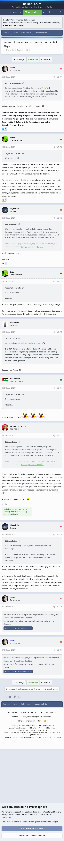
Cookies (13, 712)
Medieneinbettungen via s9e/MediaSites (20, 737)
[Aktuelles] (55, 12)
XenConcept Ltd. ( (29, 735)
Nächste (46, 59)
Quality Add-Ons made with (27, 730)
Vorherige (18, 59)
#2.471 (59, 77)
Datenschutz (46, 717)
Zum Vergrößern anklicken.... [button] (32, 247)
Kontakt (15, 717)
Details (38, 735)
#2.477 (59, 435)
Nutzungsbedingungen (30, 717)
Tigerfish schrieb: (13, 153)
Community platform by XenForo (32, 725)
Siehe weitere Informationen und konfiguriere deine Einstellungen (30, 822)
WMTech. (43, 730)
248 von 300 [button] (33, 59)
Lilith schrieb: (11, 224)
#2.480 (59, 650)
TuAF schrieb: (11, 338)
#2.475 (59, 332)
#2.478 (59, 534)
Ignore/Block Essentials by (32, 728)
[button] (49, 12)
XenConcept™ (46, 732)
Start (39, 721)
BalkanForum (26, 712)
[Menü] (4, 12)
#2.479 (59, 607)
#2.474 (59, 281)
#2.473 (59, 218)
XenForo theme (45, 737)
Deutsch (51, 712)
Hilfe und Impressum (26, 721)
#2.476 (59, 388)
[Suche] (60, 12)
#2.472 (59, 147)
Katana (8, 50)
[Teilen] (54, 77)
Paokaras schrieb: (13, 83)
